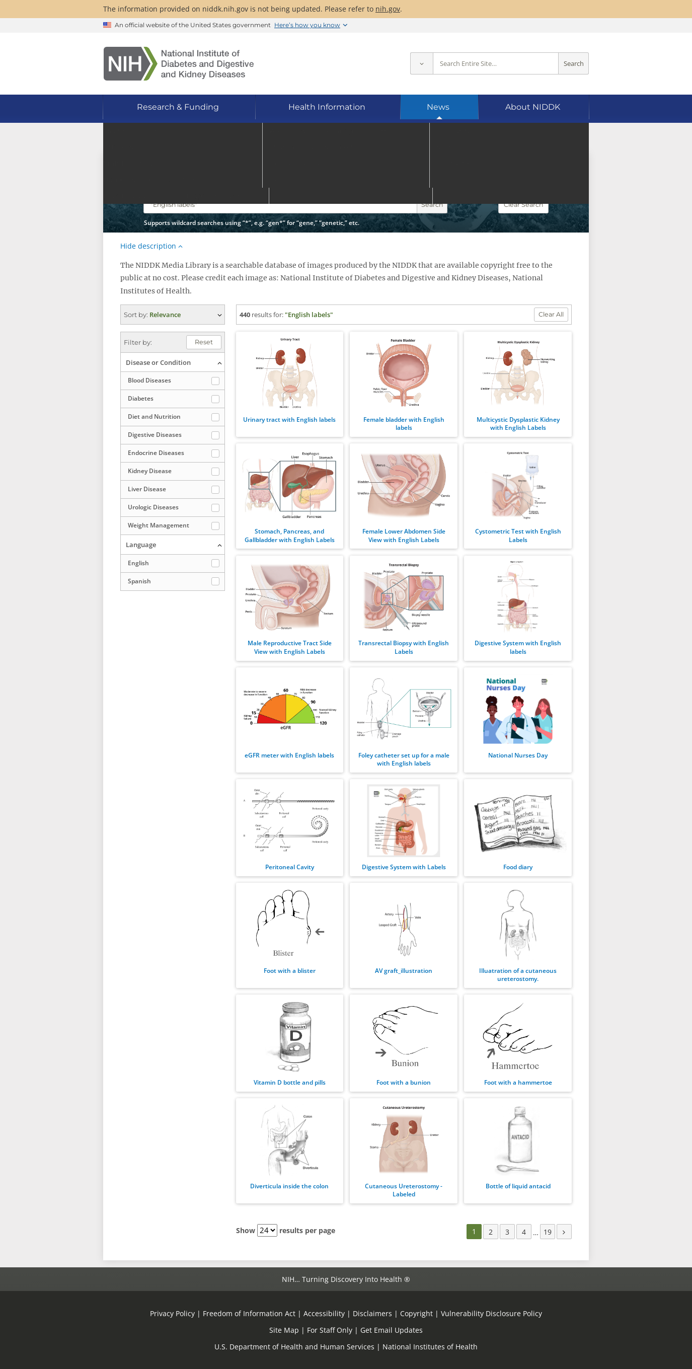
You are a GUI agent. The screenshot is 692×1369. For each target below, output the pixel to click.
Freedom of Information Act (249, 1313)
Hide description (148, 246)
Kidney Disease (150, 471)
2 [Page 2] (491, 1232)
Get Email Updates (391, 1330)
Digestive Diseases (155, 434)
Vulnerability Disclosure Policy (491, 1313)
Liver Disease (147, 489)
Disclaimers (372, 1313)
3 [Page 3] (507, 1232)
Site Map (284, 1330)
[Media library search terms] (280, 204)
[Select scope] (421, 63)
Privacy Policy (172, 1313)
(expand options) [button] (172, 314)
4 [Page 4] (524, 1232)
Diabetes (140, 398)
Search (574, 63)
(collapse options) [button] (172, 362)
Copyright (416, 1313)
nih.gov (387, 9)
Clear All (551, 314)
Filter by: (138, 342)
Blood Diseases (149, 380)
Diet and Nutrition (154, 416)
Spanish (139, 581)
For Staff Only (329, 1330)
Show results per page (285, 1230)
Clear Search (523, 204)
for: (278, 314)
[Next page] (564, 1231)
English (138, 563)
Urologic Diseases (153, 507)
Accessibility (324, 1313)
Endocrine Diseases (156, 452)
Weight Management (158, 525)
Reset (204, 342)
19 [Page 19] (548, 1232)
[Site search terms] (496, 63)
